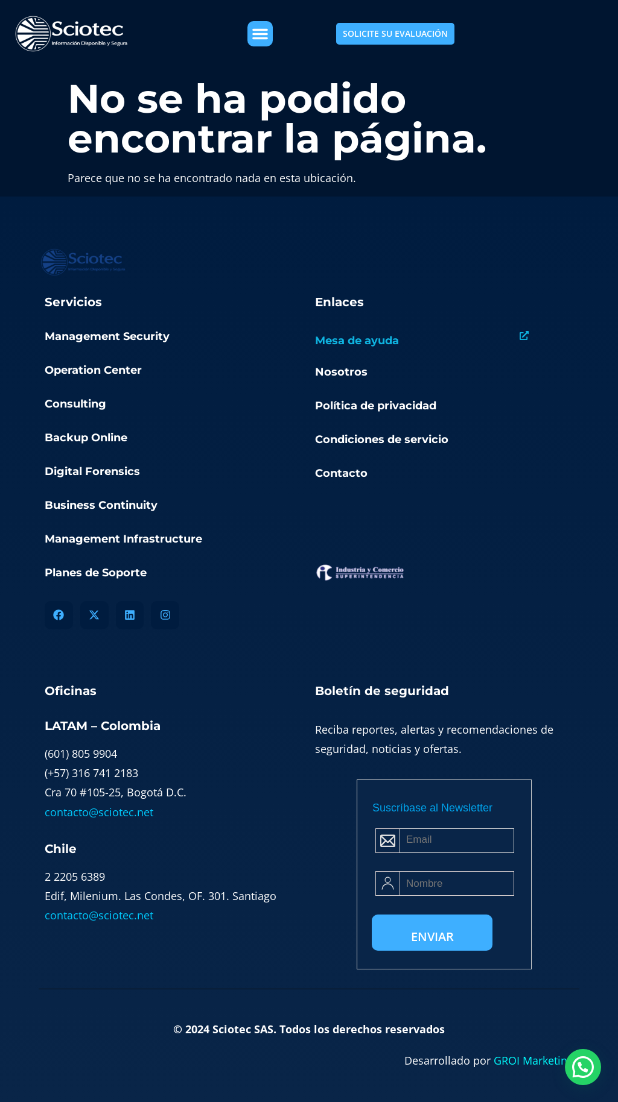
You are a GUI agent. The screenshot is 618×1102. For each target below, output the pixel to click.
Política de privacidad (375, 405)
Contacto (341, 473)
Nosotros (341, 372)
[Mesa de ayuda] (524, 335)
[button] (260, 33)
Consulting (75, 404)
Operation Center (93, 370)
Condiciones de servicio (381, 439)
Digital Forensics (92, 471)
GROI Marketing (533, 1060)
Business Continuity (101, 505)
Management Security (107, 336)
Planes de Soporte (96, 572)
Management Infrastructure (123, 539)
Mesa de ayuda (357, 340)
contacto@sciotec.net (99, 812)
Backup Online (86, 437)
